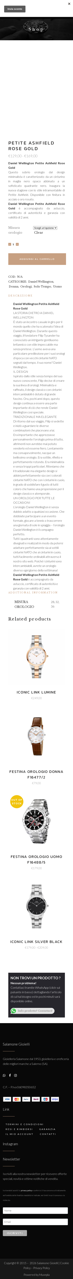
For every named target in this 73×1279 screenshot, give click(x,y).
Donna (13, 286)
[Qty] (13, 244)
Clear (38, 232)
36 (52, 606)
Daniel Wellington (40, 281)
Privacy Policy (26, 1190)
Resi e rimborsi (19, 1129)
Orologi (26, 286)
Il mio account (20, 1134)
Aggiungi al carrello (37, 259)
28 (52, 602)
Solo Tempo (42, 286)
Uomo (57, 286)
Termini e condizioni (25, 1124)
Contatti (48, 1134)
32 (57, 602)
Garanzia (47, 1129)
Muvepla (44, 1274)
